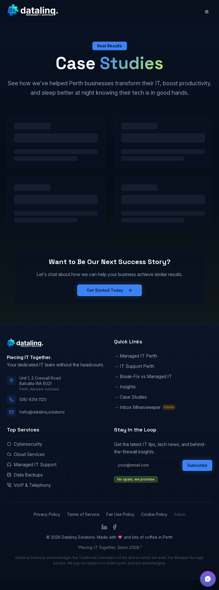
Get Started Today (109, 290)
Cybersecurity (24, 444)
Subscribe (197, 465)
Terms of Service (83, 514)
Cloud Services (26, 454)
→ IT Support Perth (134, 366)
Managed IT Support (31, 464)
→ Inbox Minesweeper (145, 407)
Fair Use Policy (120, 514)
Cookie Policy (154, 514)
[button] (208, 579)
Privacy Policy (47, 514)
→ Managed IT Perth (135, 356)
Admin (180, 514)
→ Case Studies (130, 397)
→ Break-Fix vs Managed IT (143, 376)
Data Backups (25, 475)
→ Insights (125, 387)
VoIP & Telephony (29, 485)
